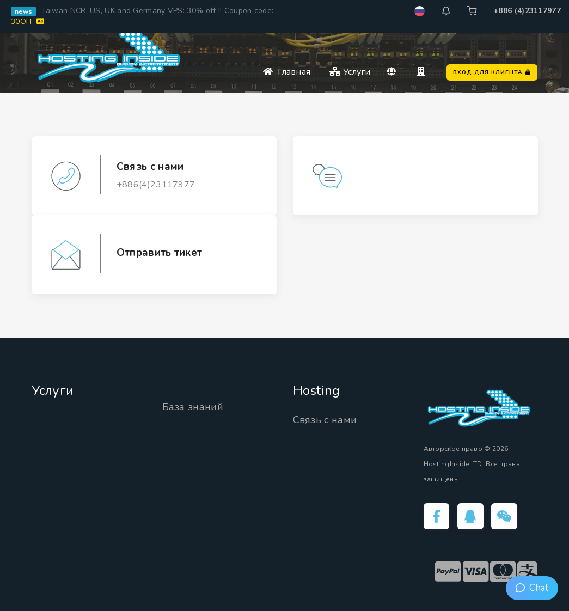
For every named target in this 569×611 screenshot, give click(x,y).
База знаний (192, 406)
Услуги (349, 72)
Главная (286, 72)
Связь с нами (325, 419)
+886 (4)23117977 (527, 10)
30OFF (27, 21)
